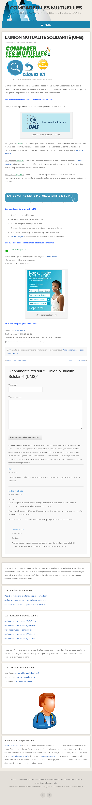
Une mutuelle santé (13, 745)
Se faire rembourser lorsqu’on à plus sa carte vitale (26, 600)
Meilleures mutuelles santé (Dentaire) (20, 638)
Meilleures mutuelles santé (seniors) (20, 625)
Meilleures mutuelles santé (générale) (20, 621)
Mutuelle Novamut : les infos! (27, 673)
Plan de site (78, 786)
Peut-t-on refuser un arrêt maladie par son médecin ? (27, 596)
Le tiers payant (17, 236)
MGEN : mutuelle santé (26, 677)
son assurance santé (49, 756)
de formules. (52, 256)
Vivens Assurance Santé (16, 360)
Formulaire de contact (25, 786)
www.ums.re (20, 330)
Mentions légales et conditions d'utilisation (54, 786)
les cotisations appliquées (18, 756)
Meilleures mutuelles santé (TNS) (18, 630)
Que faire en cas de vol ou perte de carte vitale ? (25, 604)
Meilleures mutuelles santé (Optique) (20, 634)
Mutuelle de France (24, 681)
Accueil (12, 786)
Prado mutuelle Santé (77, 360)
